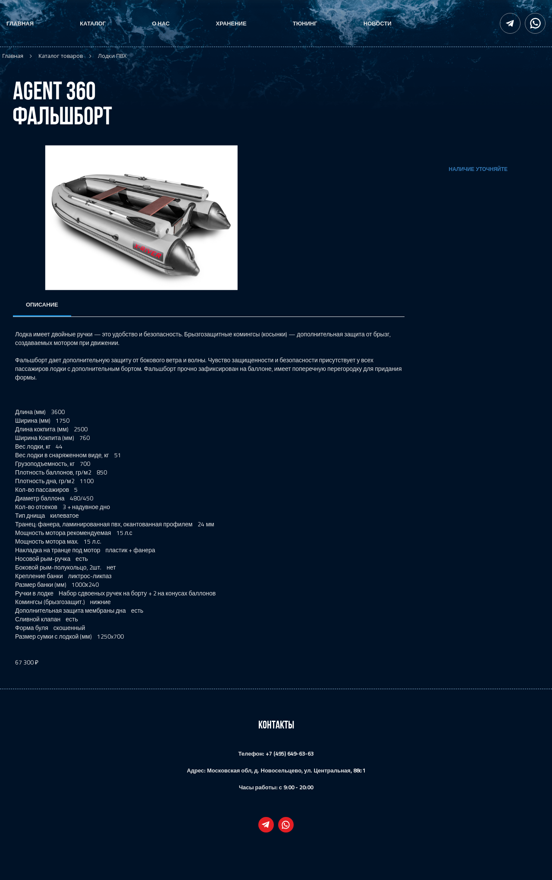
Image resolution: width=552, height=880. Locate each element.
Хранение (231, 23)
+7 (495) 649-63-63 (290, 753)
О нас (160, 23)
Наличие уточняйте (478, 169)
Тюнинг (305, 23)
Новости (378, 23)
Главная (20, 23)
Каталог (93, 23)
